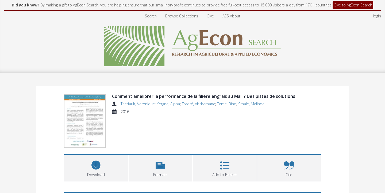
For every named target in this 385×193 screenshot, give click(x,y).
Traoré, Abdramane (198, 103)
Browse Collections (181, 15)
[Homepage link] (192, 44)
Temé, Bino (226, 103)
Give (210, 15)
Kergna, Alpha (168, 103)
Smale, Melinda (251, 103)
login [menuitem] (377, 15)
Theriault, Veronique (138, 103)
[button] (160, 168)
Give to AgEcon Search (353, 5)
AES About (231, 15)
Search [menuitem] (151, 15)
